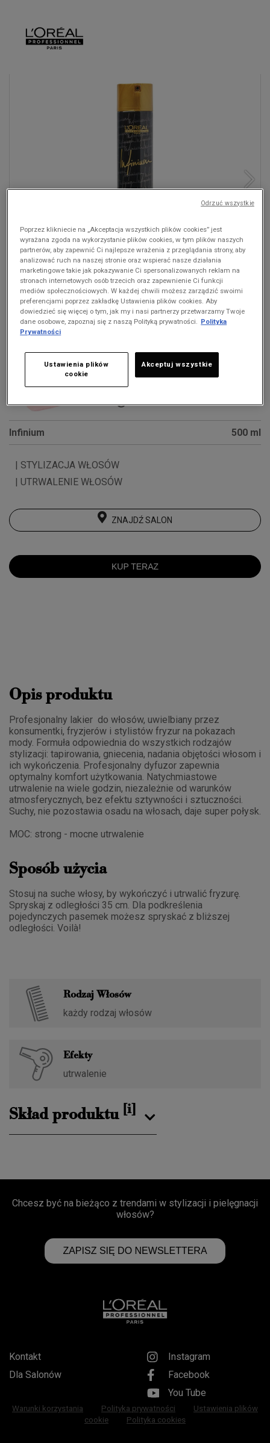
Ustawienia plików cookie (76, 369)
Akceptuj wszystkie (177, 364)
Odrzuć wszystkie (227, 203)
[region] (135, 297)
